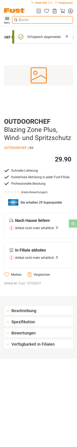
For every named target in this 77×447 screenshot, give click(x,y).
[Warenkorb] (62, 11)
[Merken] (13, 274)
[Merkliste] (46, 11)
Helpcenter (64, 2)
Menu (7, 20)
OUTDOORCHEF (15, 148)
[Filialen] (38, 11)
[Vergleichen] (39, 274)
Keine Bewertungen (34, 192)
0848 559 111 (42, 2)
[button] (38, 75)
